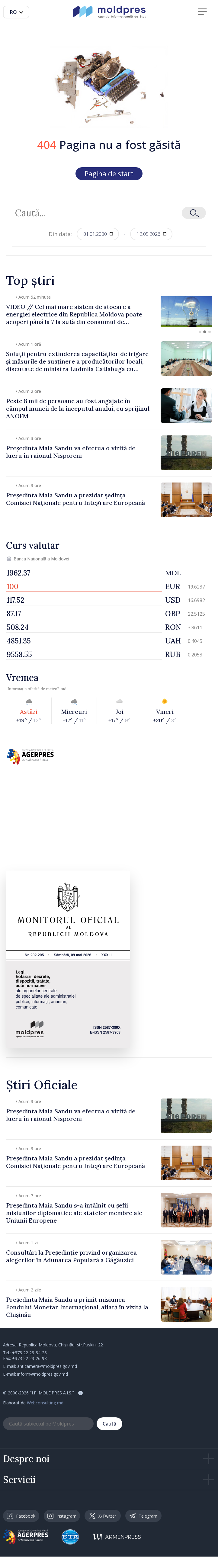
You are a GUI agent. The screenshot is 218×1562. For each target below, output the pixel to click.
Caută (109, 1423)
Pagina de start (109, 173)
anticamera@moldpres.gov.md (47, 1366)
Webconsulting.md (45, 1403)
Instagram (61, 1516)
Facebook (21, 1516)
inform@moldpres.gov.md (42, 1374)
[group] (109, 311)
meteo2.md (56, 688)
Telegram (143, 1516)
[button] (200, 332)
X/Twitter (102, 1516)
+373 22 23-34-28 (29, 1352)
